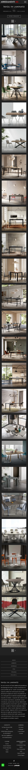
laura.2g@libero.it (8, 735)
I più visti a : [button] (14, 675)
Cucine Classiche (7, 748)
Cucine (7, 743)
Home (14, 10)
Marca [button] (14, 660)
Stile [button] (14, 669)
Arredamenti (9, 2)
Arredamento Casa (7, 11)
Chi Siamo (21, 727)
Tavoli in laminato (21, 11)
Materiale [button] (13, 666)
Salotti (21, 747)
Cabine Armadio (21, 753)
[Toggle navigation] (25, 2)
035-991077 (8, 733)
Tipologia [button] (13, 672)
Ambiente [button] (13, 663)
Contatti (21, 733)
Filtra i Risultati (14, 16)
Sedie (7, 752)
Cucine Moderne (7, 745)
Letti (21, 751)
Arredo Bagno (21, 755)
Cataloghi (21, 729)
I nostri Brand (21, 731)
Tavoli (14, 11)
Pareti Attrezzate (21, 749)
